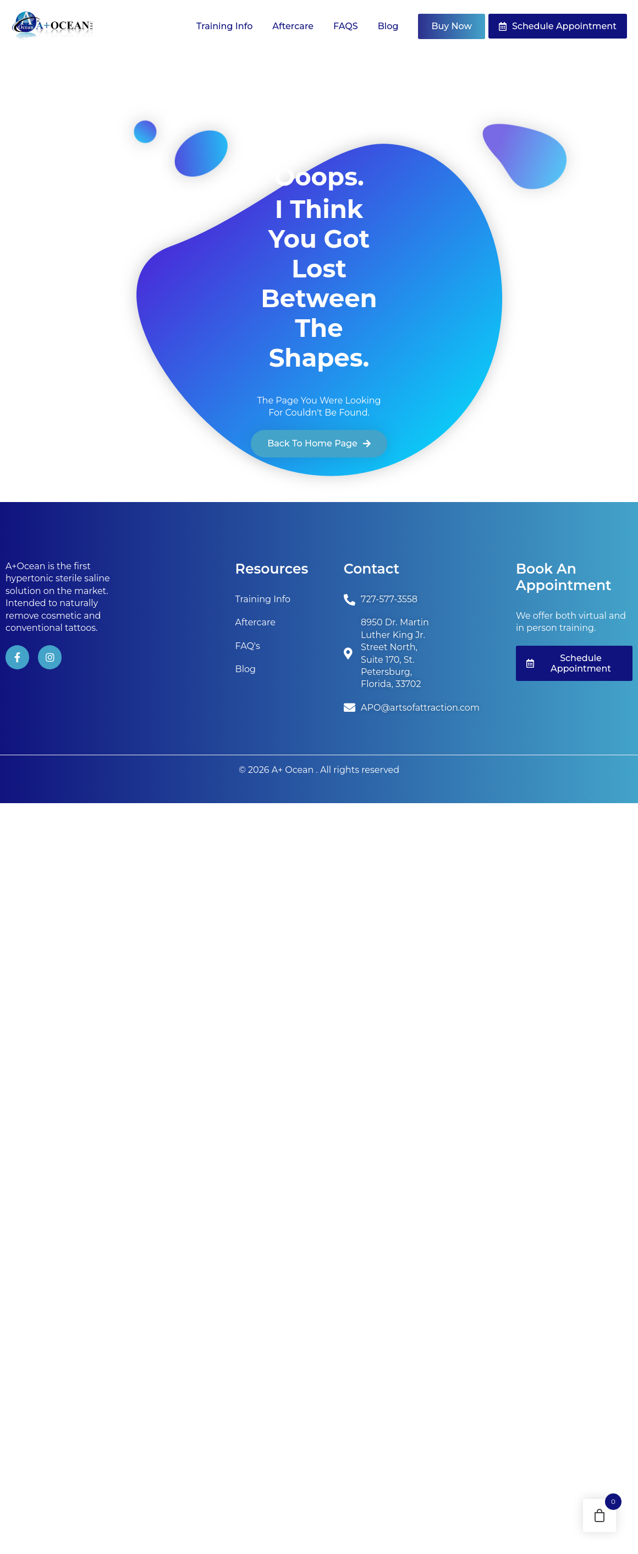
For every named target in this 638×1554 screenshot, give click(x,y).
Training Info (224, 26)
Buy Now (451, 26)
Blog (388, 26)
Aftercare (293, 26)
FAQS (345, 26)
